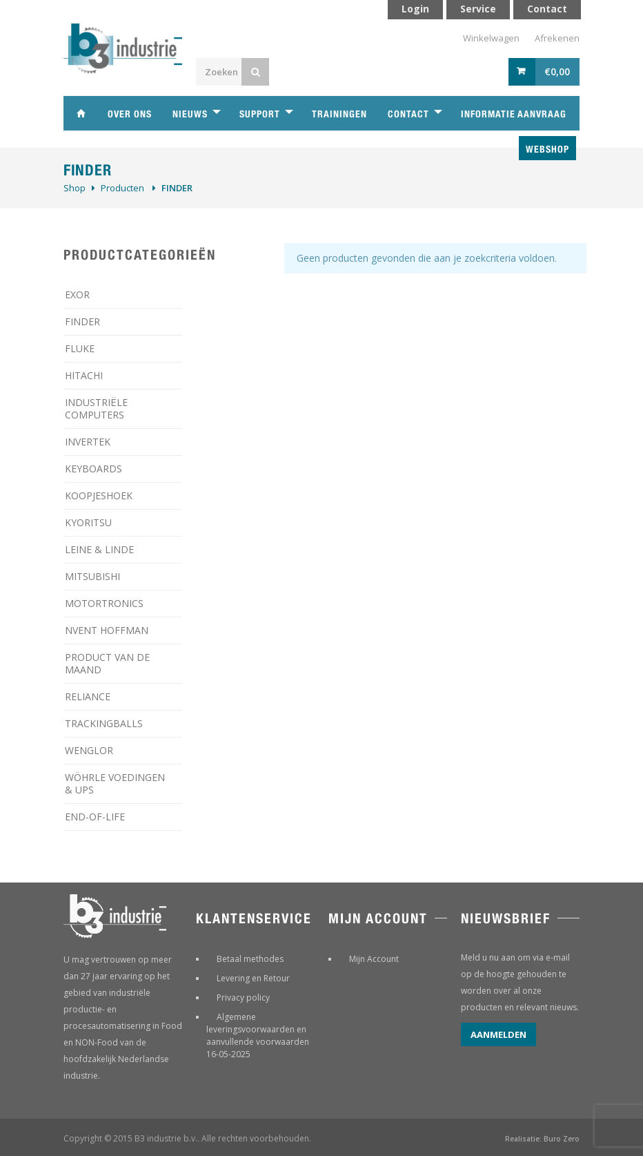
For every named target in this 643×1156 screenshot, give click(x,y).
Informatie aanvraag (513, 113)
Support (259, 113)
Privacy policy (243, 997)
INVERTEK (87, 441)
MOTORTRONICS (104, 603)
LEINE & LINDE (99, 549)
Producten (122, 188)
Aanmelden (498, 1034)
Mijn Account (374, 959)
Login (415, 8)
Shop (74, 188)
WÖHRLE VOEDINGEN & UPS (115, 783)
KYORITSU (88, 522)
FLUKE (80, 348)
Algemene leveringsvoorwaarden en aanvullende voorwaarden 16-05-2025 (257, 1035)
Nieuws (190, 113)
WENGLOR (89, 750)
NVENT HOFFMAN (106, 630)
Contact (408, 113)
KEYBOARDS (93, 468)
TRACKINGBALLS (104, 723)
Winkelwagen (491, 38)
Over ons (130, 113)
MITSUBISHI (92, 576)
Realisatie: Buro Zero (542, 1139)
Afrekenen (557, 38)
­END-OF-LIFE (95, 816)
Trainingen (339, 113)
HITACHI (84, 375)
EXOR (77, 294)
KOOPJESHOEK (98, 495)
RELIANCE (87, 696)
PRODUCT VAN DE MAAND (107, 663)
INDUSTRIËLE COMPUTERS (96, 408)
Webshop (547, 149)
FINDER (82, 321)
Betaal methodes (250, 959)
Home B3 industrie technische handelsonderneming (80, 113)
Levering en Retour (253, 978)
